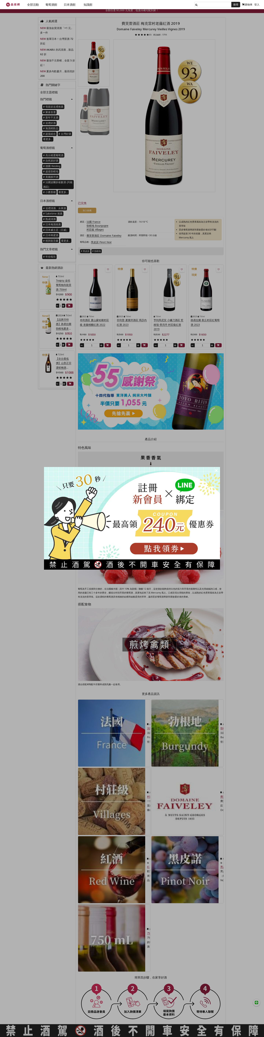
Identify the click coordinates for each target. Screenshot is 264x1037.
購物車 (247, 4)
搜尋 (235, 4)
